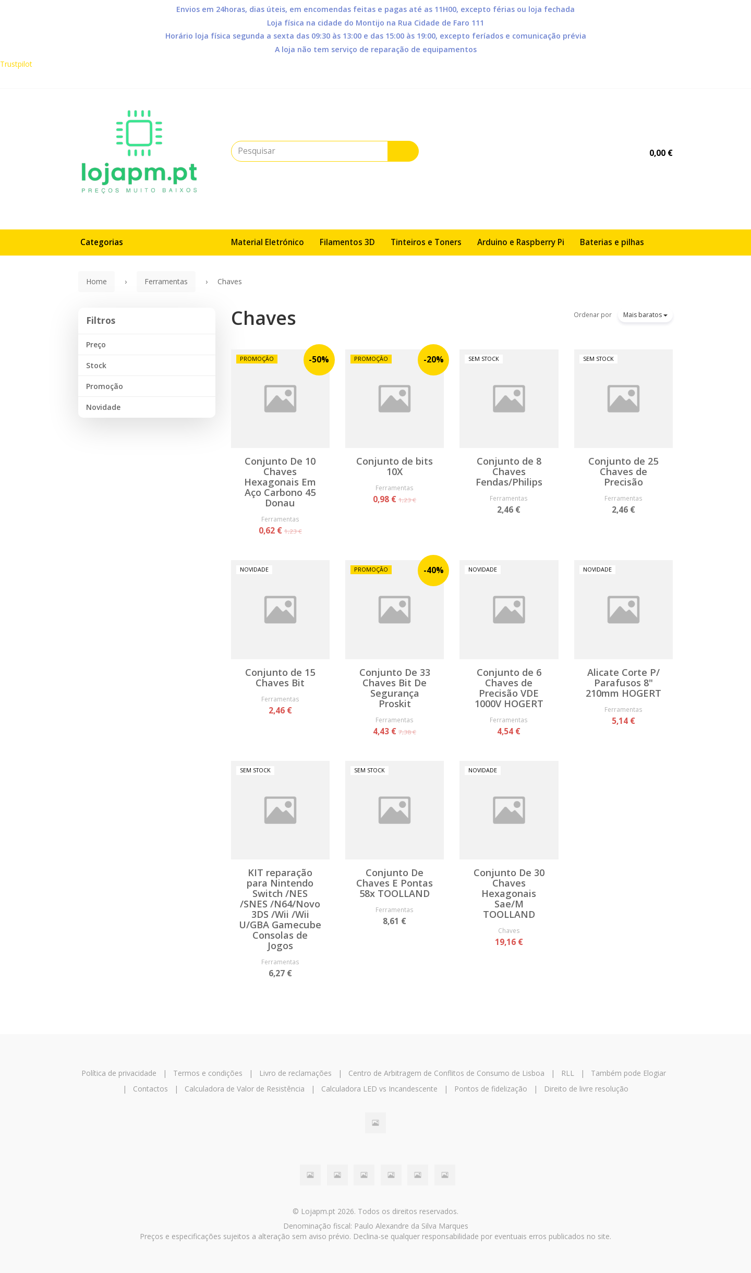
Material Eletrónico (267, 242)
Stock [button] (96, 365)
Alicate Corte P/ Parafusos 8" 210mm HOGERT (623, 682)
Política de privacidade (118, 1073)
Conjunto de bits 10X (394, 466)
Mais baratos (645, 314)
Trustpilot (16, 64)
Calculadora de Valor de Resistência (245, 1089)
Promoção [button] (104, 386)
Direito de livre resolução (586, 1089)
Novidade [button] (103, 407)
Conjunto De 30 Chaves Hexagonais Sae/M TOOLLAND (509, 893)
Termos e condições (208, 1073)
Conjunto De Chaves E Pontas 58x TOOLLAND (394, 883)
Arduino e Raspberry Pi (520, 242)
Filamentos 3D (347, 242)
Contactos (150, 1089)
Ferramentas (280, 519)
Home (96, 281)
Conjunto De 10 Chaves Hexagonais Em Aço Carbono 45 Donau (280, 482)
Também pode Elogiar (628, 1073)
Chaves (263, 318)
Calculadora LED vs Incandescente (379, 1089)
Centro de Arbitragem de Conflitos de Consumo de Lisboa (446, 1073)
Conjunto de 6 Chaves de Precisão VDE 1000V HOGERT (509, 688)
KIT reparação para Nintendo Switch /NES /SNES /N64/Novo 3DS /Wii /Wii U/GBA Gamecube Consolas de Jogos (280, 909)
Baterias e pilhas (612, 242)
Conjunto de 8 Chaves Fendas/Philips (509, 471)
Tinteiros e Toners (426, 242)
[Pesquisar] (403, 151)
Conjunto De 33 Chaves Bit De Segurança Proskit (394, 688)
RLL (567, 1073)
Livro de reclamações (295, 1073)
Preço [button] (96, 344)
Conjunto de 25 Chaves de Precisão (623, 471)
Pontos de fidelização (490, 1089)
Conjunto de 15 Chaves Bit (280, 677)
